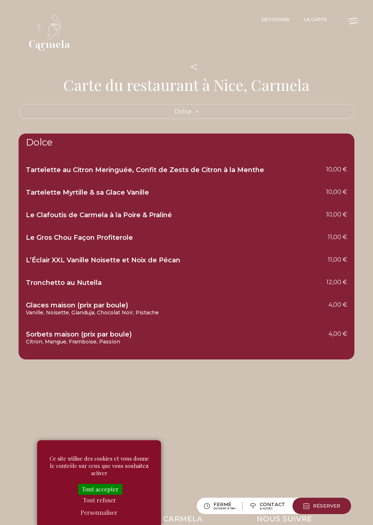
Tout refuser (99, 500)
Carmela (51, 33)
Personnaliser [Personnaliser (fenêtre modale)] (99, 512)
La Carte (315, 19)
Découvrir (276, 19)
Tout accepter (100, 489)
